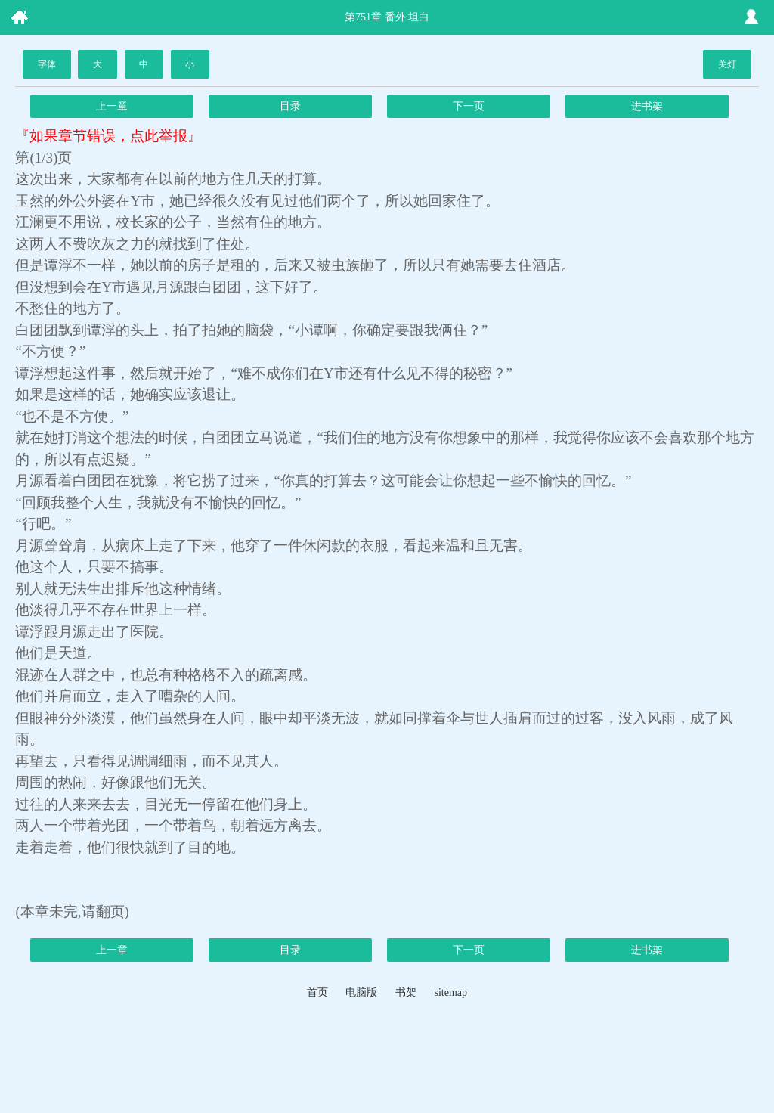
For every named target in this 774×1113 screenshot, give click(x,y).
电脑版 (361, 992)
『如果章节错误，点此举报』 (108, 136)
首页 (317, 992)
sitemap (450, 992)
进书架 (647, 106)
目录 (290, 106)
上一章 (112, 106)
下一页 (469, 106)
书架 (405, 992)
